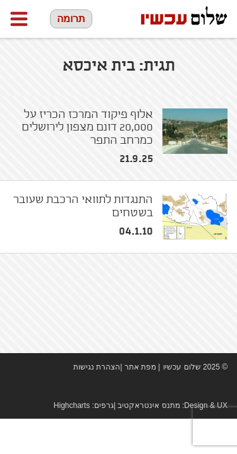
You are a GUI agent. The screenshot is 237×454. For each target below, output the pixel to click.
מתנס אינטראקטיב (148, 405)
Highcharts (72, 405)
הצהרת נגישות (96, 367)
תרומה (71, 18)
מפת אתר (140, 367)
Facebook (183, 387)
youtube (202, 387)
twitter (221, 387)
